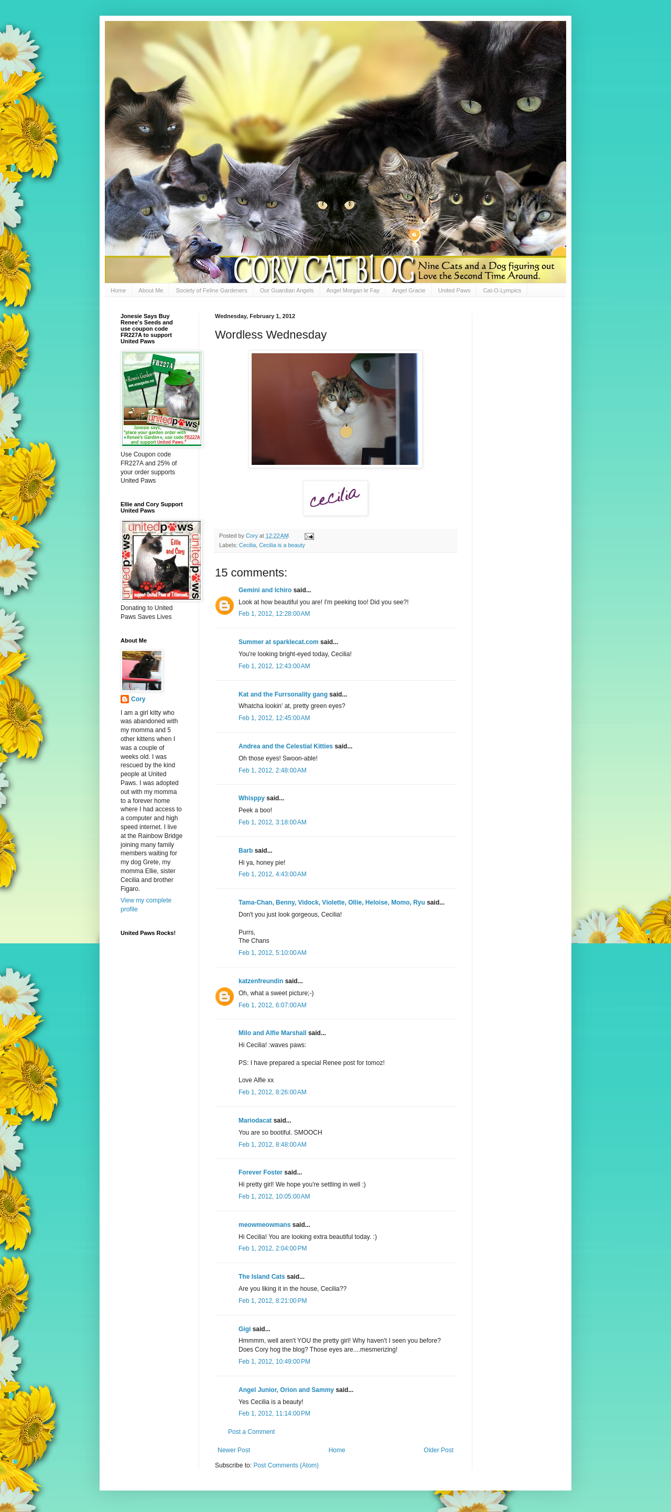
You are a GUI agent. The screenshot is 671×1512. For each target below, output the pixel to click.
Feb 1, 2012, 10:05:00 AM (274, 1196)
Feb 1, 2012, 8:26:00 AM (273, 1092)
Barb (247, 850)
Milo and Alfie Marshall (273, 1033)
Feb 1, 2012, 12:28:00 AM (274, 613)
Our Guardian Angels (287, 290)
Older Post (438, 1450)
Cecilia (247, 545)
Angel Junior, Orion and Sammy (286, 1390)
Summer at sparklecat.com (279, 642)
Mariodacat (255, 1120)
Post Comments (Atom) (286, 1465)
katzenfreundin (261, 981)
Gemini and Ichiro (265, 590)
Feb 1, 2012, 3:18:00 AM (273, 822)
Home (118, 290)
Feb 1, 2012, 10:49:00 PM (274, 1361)
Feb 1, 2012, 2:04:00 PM (273, 1248)
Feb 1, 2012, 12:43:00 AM (274, 666)
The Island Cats (262, 1276)
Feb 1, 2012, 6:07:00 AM (273, 1005)
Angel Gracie (409, 290)
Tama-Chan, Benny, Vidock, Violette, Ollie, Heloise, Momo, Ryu (332, 902)
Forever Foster (261, 1172)
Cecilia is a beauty (282, 545)
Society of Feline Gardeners (211, 290)
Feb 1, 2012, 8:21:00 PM (273, 1300)
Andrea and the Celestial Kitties (286, 746)
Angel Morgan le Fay (353, 290)
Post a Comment (251, 1431)
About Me (150, 290)
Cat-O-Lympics (502, 290)
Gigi (245, 1329)
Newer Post (234, 1450)
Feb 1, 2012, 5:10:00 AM (273, 952)
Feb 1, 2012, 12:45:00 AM (274, 718)
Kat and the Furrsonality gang (283, 694)
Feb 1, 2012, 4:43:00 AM (273, 874)
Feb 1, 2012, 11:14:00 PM (274, 1413)
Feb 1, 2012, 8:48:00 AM (273, 1144)
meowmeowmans (264, 1224)
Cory (138, 699)
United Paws (454, 290)
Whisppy (252, 798)
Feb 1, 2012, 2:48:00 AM (273, 770)
